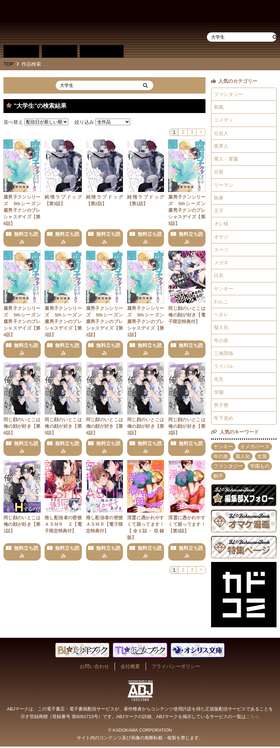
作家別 (59, 51)
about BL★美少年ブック (144, 51)
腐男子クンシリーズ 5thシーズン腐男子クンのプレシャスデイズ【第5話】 (186, 210)
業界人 (221, 146)
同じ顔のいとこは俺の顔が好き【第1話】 (22, 525)
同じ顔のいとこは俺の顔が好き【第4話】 (104, 427)
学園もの (260, 467)
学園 (219, 393)
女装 (262, 457)
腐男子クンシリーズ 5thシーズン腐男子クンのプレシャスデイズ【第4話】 (22, 321)
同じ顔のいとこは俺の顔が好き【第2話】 (186, 427)
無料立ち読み (26, 237)
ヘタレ (221, 315)
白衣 (219, 276)
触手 (218, 477)
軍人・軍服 (226, 159)
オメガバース (255, 448)
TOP (8, 64)
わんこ (221, 302)
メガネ (221, 263)
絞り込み (84, 121)
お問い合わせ (94, 667)
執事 (219, 198)
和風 (219, 107)
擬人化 (221, 328)
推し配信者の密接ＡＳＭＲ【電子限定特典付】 (104, 525)
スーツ (221, 250)
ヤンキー (223, 289)
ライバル (223, 367)
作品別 (21, 51)
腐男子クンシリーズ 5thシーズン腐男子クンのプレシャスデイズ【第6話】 (22, 210)
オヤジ (221, 237)
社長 (219, 172)
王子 (219, 211)
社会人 (221, 133)
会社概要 (130, 667)
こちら (252, 718)
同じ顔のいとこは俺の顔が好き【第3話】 (145, 427)
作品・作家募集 (182, 51)
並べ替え (13, 121)
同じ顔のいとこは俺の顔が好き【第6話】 (22, 427)
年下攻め (223, 419)
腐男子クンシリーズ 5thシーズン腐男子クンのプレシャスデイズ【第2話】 (104, 321)
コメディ (223, 120)
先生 (219, 380)
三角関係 (223, 354)
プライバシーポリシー (175, 667)
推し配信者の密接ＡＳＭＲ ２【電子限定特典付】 (63, 525)
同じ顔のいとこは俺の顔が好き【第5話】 (63, 427)
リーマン (223, 185)
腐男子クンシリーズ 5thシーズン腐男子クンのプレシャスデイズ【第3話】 (63, 321)
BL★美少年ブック (83, 22)
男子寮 (221, 406)
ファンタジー (228, 94)
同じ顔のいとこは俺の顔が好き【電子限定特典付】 (186, 315)
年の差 (221, 341)
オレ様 (221, 224)
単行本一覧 (101, 51)
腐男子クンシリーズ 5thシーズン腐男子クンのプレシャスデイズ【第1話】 (145, 321)
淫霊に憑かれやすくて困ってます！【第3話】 (186, 525)
